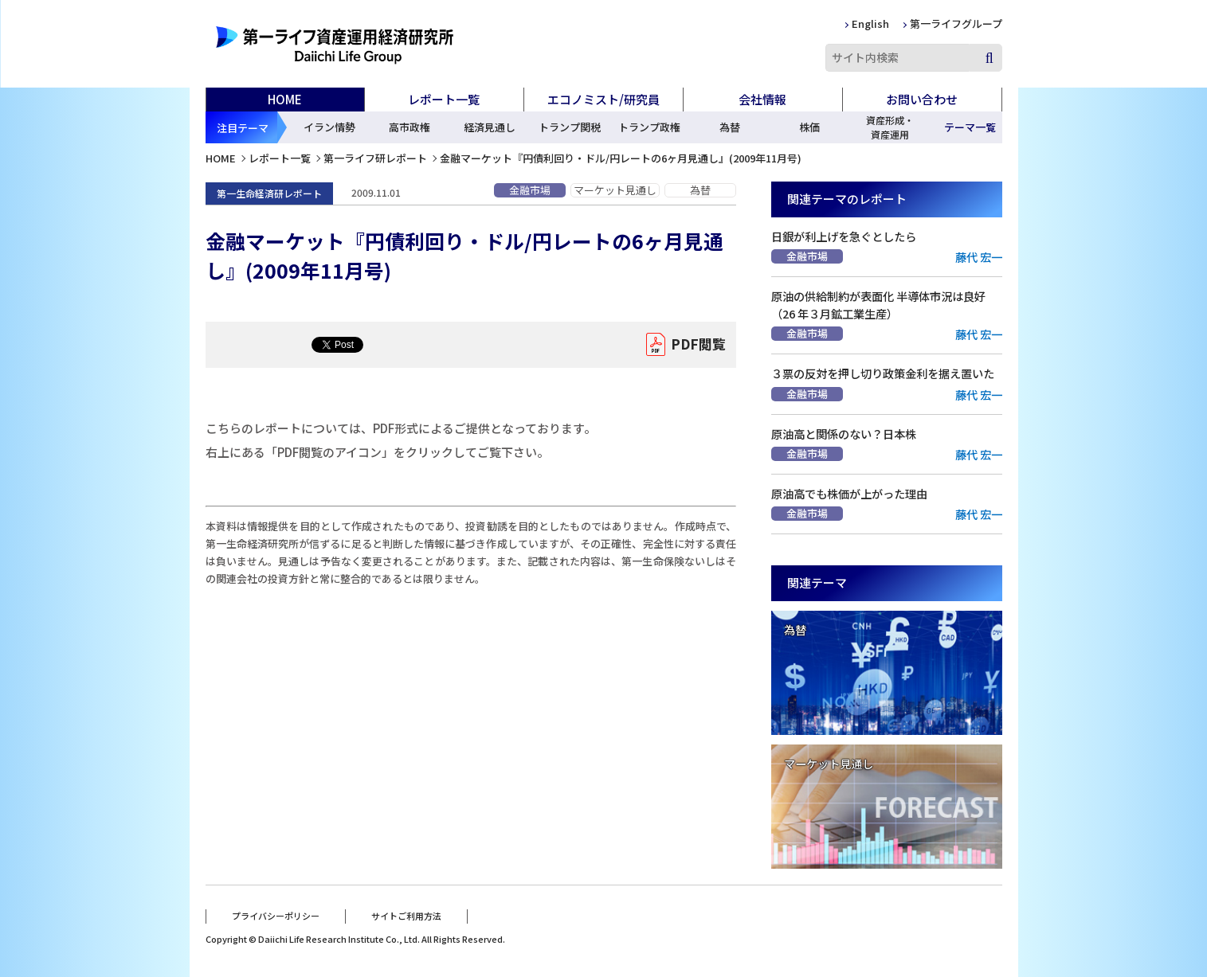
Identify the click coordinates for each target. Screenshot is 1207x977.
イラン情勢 (329, 127)
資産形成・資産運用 (890, 127)
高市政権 (409, 127)
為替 (729, 127)
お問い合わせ (922, 99)
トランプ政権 (649, 127)
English (870, 23)
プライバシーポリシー (275, 915)
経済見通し (489, 127)
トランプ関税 (570, 127)
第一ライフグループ (956, 23)
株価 (809, 127)
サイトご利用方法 (406, 915)
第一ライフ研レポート (375, 158)
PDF (698, 345)
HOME (285, 99)
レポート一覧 (280, 158)
